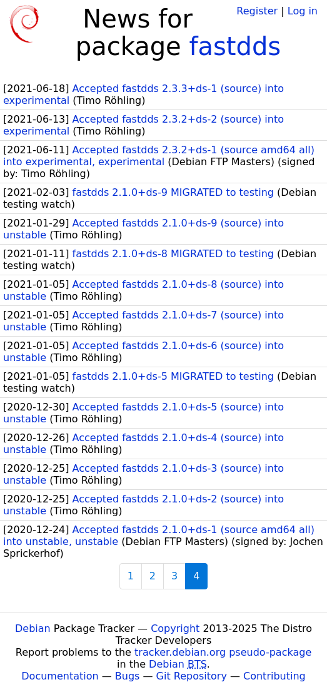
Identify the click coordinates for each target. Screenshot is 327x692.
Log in (303, 11)
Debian (33, 628)
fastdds (235, 46)
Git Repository (191, 676)
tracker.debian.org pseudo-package (222, 652)
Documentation (59, 676)
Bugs (127, 676)
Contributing (274, 676)
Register (257, 11)
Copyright (175, 628)
